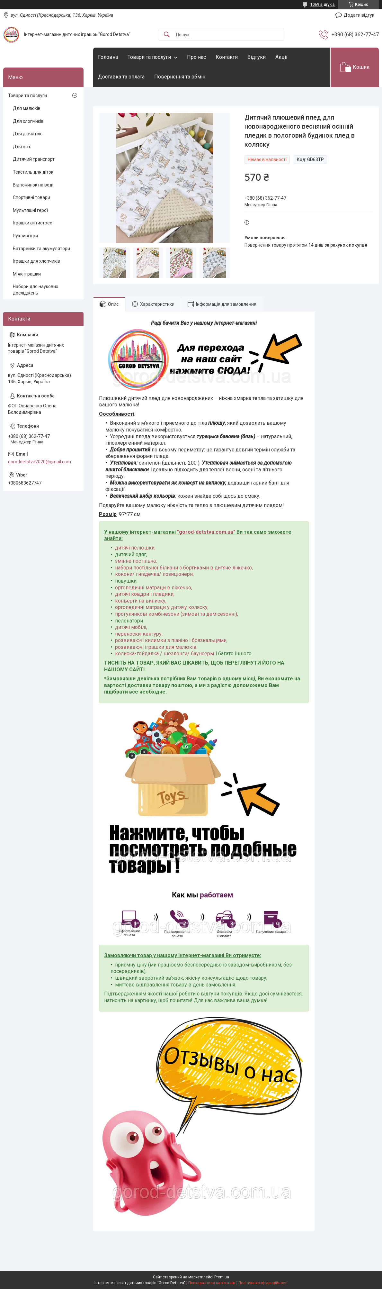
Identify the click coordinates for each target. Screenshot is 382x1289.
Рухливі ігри (25, 235)
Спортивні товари (31, 197)
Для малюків (26, 108)
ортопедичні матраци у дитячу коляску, (162, 607)
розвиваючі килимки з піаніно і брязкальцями (171, 640)
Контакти (227, 57)
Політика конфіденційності (263, 1283)
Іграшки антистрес (32, 222)
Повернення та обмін (179, 77)
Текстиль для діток (33, 172)
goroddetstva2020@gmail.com (39, 461)
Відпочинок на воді (33, 184)
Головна (108, 57)
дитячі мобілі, (131, 627)
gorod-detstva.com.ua (206, 532)
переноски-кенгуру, (139, 634)
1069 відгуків (322, 4)
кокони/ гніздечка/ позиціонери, (154, 574)
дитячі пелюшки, (135, 548)
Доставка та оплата (121, 77)
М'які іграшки (27, 274)
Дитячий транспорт (34, 159)
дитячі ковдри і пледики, (144, 594)
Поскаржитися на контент (211, 1283)
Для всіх (22, 146)
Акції (281, 57)
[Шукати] (166, 35)
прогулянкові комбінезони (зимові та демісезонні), (176, 614)
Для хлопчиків (28, 121)
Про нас (196, 57)
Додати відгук (359, 15)
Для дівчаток (27, 133)
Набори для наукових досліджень (35, 289)
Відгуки (256, 57)
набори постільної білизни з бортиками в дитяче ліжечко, (184, 568)
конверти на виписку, (140, 601)
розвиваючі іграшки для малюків (156, 647)
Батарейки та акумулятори (41, 248)
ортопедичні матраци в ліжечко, (153, 588)
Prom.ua (221, 1277)
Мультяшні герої (30, 210)
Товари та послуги (149, 57)
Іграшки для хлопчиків (36, 261)
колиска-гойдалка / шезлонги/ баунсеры (164, 653)
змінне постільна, (136, 561)
